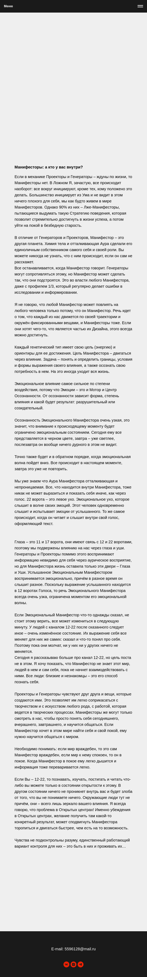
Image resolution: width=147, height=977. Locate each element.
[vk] (66, 964)
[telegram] (81, 964)
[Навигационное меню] (140, 6)
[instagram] (73, 964)
